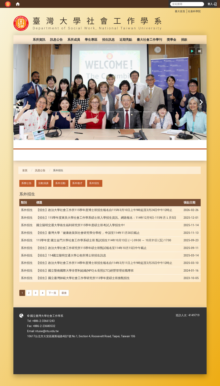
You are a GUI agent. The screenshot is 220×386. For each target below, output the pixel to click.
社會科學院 (194, 11)
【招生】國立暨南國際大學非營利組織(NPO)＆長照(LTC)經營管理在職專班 (85, 270)
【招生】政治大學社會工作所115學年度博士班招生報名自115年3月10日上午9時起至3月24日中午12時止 (104, 210)
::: (173, 10)
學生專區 (91, 39)
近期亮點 (125, 39)
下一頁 (52, 292)
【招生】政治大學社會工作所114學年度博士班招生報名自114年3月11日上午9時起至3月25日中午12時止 (104, 263)
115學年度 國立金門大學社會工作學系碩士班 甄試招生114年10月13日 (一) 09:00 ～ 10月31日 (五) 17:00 (103, 240)
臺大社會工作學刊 (149, 39)
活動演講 (43, 183)
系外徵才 (77, 183)
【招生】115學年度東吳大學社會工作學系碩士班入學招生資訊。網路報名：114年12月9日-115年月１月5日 (106, 217)
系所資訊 (39, 39)
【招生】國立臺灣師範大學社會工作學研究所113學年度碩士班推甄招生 (83, 278)
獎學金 (171, 39)
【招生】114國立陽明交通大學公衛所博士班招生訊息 (71, 255)
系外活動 (60, 183)
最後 (64, 292)
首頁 (24, 170)
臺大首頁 (180, 11)
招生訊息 (108, 39)
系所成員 (73, 39)
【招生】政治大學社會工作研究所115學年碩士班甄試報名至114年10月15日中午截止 (91, 248)
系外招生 (94, 183)
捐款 (184, 39)
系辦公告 (26, 183)
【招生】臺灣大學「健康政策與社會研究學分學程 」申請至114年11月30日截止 (88, 233)
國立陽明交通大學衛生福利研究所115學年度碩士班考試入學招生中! (80, 225)
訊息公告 (56, 39)
